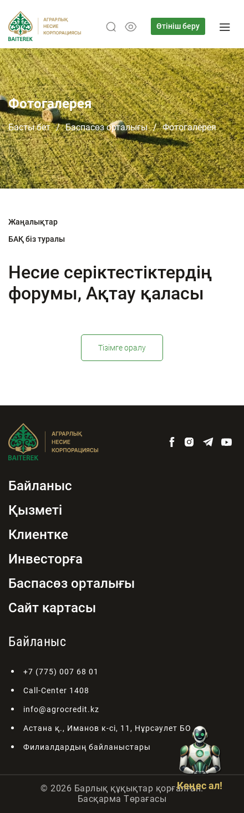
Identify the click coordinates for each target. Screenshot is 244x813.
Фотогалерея (189, 127)
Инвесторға (45, 559)
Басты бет (29, 127)
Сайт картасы (52, 608)
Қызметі (35, 510)
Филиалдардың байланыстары (87, 747)
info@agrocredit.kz (61, 709)
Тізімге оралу (122, 347)
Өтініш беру (178, 26)
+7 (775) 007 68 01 (61, 671)
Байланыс (40, 486)
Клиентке (38, 534)
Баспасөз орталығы (106, 127)
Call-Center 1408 (56, 690)
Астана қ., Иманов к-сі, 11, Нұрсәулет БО (107, 728)
